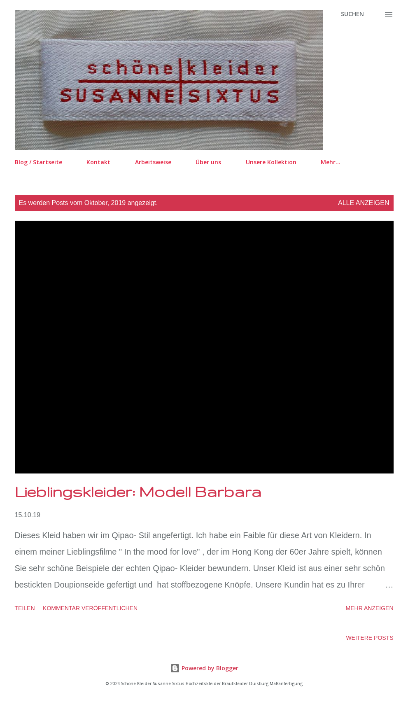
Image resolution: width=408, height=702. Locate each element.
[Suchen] (352, 14)
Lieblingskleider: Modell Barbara (138, 491)
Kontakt (98, 162)
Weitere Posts (369, 637)
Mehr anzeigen (370, 608)
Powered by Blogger (204, 668)
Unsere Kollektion (271, 162)
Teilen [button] (25, 608)
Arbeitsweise (153, 162)
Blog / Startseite (38, 162)
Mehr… (330, 162)
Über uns (208, 162)
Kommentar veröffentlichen (90, 608)
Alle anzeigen (363, 202)
